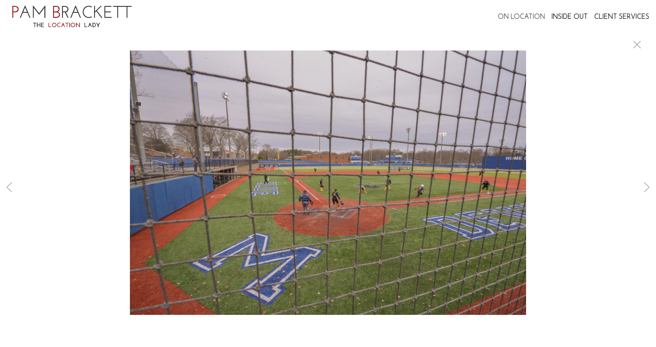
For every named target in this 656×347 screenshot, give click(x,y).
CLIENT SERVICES (621, 17)
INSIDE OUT (569, 17)
